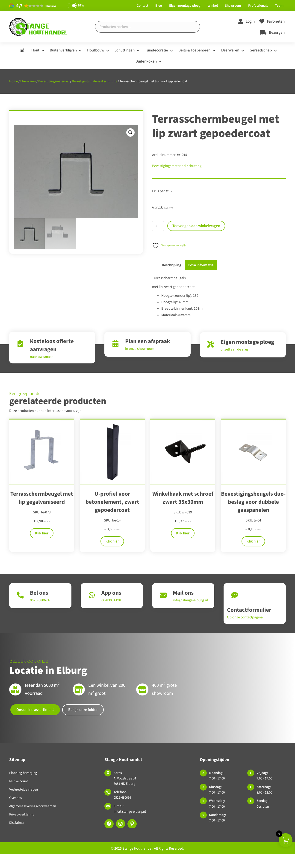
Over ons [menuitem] (15, 797)
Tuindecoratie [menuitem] (156, 50)
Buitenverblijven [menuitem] (63, 50)
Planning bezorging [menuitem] (23, 772)
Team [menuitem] (279, 5)
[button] (42, 50)
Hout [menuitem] (35, 50)
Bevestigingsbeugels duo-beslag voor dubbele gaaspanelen (253, 502)
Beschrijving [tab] (171, 265)
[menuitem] (22, 50)
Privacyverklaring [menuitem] (21, 814)
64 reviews (50, 6)
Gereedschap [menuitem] (261, 50)
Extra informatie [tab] (200, 265)
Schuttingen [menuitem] (125, 50)
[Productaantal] (158, 226)
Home (13, 81)
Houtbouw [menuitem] (95, 50)
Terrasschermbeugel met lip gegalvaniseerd (41, 498)
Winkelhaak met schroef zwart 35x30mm (182, 498)
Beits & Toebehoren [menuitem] (194, 50)
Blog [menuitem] (158, 5)
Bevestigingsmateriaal (53, 81)
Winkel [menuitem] (213, 5)
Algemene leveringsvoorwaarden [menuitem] (32, 806)
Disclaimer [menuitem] (16, 822)
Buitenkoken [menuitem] (146, 61)
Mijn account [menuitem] (18, 781)
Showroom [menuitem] (233, 5)
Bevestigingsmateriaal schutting (94, 81)
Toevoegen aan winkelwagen (196, 226)
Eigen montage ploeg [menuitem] (185, 5)
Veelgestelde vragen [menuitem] (23, 789)
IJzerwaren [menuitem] (230, 50)
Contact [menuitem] (142, 5)
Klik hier (41, 533)
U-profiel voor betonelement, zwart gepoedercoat (112, 502)
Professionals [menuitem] (258, 5)
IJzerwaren (28, 81)
